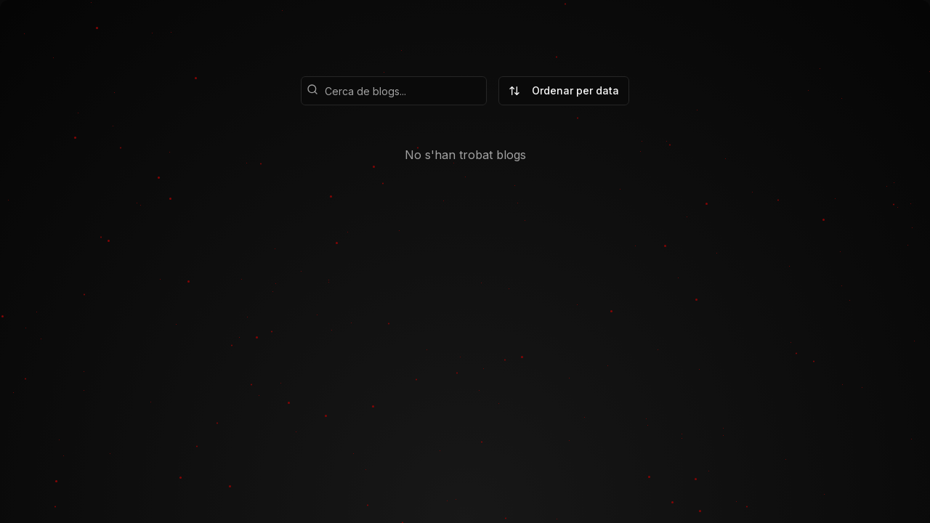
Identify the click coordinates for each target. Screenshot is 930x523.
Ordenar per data (564, 90)
